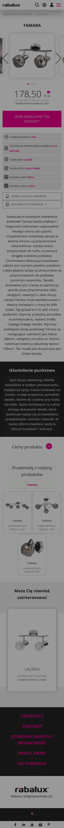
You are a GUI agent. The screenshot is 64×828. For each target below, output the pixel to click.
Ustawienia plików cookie (32, 439)
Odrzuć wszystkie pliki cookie (32, 450)
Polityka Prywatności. (34, 430)
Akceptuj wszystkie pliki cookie (32, 463)
